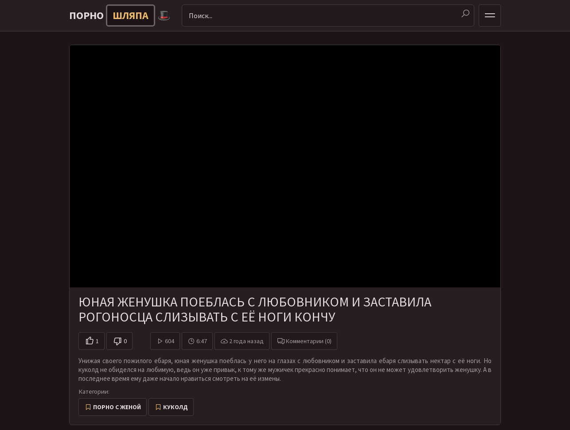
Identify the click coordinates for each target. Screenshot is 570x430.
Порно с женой (117, 407)
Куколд (175, 407)
